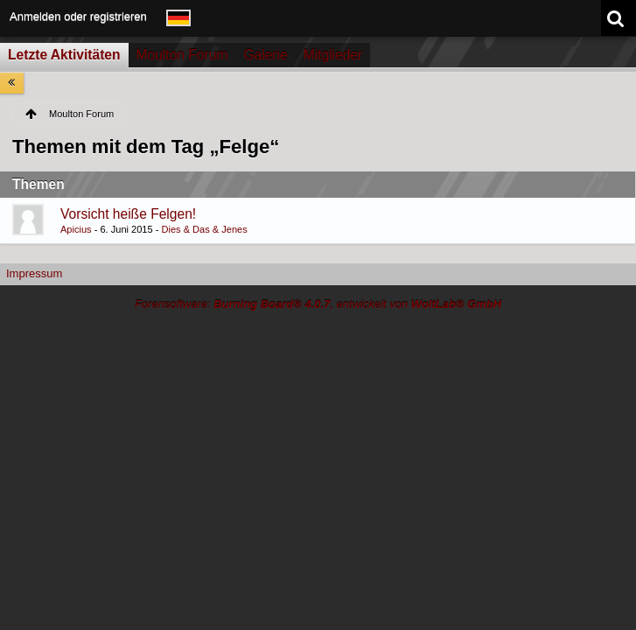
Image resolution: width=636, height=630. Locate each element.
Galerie (265, 54)
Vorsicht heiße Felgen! (128, 213)
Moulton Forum (182, 54)
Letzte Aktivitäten (64, 54)
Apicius (76, 229)
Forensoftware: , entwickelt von (318, 304)
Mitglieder (333, 54)
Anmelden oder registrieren (78, 16)
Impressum (34, 273)
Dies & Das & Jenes (204, 229)
